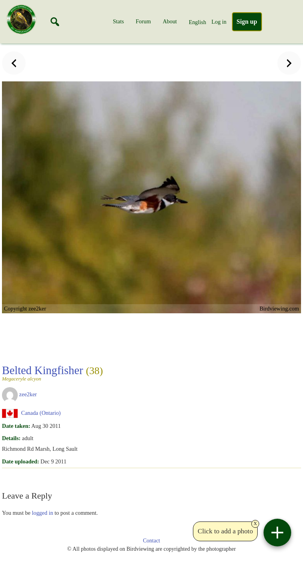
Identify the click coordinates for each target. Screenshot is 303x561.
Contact (151, 541)
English (197, 22)
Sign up (247, 21)
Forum (143, 21)
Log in (218, 22)
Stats (118, 21)
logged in (42, 513)
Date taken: (16, 426)
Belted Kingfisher (52, 372)
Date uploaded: (20, 461)
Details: (11, 438)
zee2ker (28, 394)
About (170, 21)
